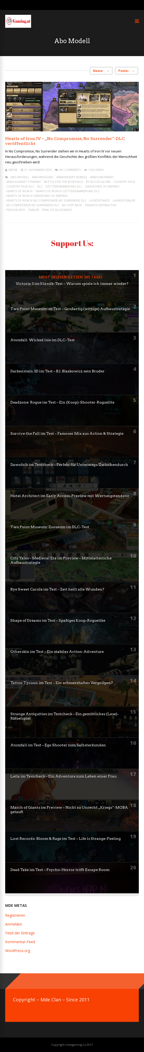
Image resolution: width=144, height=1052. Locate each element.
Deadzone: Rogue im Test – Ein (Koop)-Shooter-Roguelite (62, 402)
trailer (33, 209)
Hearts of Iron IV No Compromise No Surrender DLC (46, 200)
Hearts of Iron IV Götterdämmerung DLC (68, 191)
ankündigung (42, 177)
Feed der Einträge (20, 932)
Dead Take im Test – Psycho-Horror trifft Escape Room (59, 870)
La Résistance (99, 200)
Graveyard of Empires (102, 186)
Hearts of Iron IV (19, 191)
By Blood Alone (98, 181)
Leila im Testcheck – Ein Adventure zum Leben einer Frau (63, 776)
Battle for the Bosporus (63, 181)
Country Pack (124, 181)
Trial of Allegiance (57, 209)
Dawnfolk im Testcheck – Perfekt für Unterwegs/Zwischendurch (69, 465)
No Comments (70, 170)
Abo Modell (20, 177)
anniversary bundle (71, 177)
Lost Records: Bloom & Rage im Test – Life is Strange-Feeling (65, 838)
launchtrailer (124, 200)
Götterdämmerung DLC (63, 186)
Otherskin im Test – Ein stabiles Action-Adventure (57, 651)
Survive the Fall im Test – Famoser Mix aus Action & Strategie (67, 433)
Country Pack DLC (20, 186)
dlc (40, 186)
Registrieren (15, 915)
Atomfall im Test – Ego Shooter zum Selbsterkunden (58, 745)
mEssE (13, 170)
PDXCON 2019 (15, 209)
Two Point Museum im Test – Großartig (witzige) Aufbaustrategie (70, 309)
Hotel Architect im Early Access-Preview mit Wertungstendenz (69, 496)
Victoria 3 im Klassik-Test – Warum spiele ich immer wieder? (72, 284)
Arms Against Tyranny (23, 181)
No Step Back (72, 205)
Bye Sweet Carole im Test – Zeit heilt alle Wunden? (57, 589)
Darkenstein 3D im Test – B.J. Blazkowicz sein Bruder (57, 371)
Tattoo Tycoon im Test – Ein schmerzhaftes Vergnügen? (61, 683)
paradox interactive (100, 205)
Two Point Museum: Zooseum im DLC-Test (49, 527)
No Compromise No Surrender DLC (32, 205)
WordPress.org (17, 950)
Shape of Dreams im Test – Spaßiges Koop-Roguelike (57, 620)
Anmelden (13, 924)
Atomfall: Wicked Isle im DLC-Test (42, 340)
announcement (102, 177)
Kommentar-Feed (20, 941)
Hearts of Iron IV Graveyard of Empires (36, 195)
